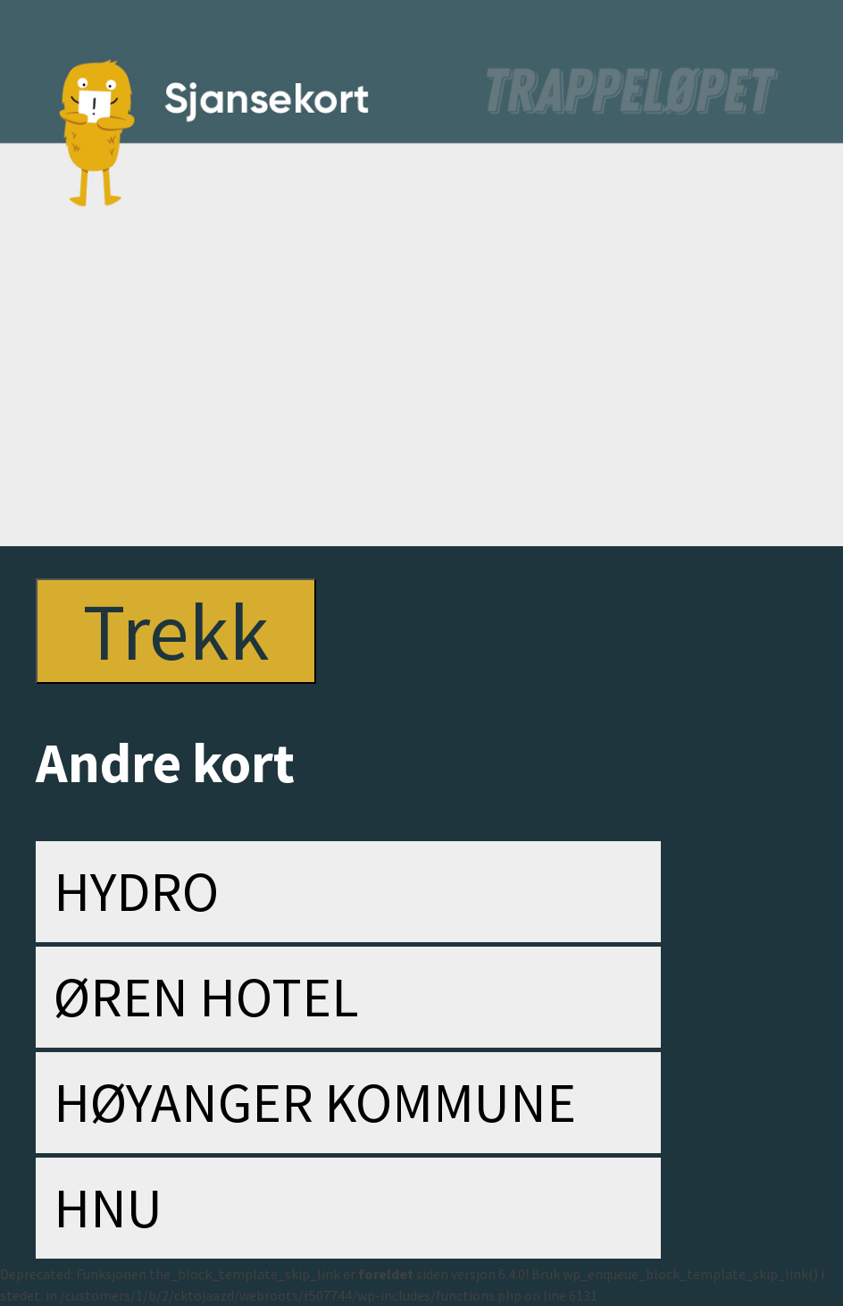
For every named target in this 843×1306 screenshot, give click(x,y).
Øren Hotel (206, 997)
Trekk (176, 631)
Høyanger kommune (315, 1102)
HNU (108, 1208)
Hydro (136, 891)
